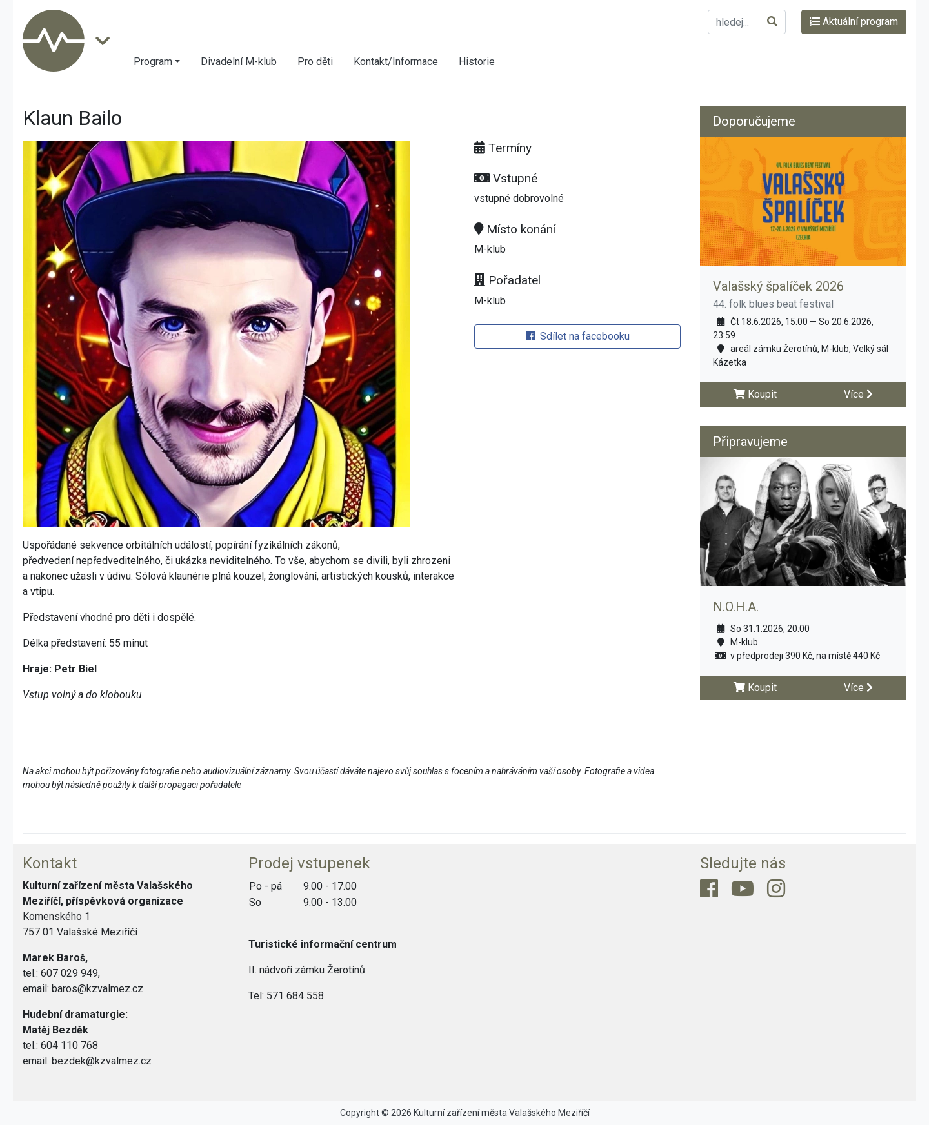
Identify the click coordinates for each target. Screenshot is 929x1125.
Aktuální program (854, 21)
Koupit (755, 394)
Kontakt (50, 863)
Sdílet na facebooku (578, 336)
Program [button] (153, 61)
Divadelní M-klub (239, 61)
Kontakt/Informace (396, 61)
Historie (477, 61)
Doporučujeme (754, 121)
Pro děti (315, 61)
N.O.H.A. (736, 606)
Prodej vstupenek (309, 863)
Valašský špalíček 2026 (778, 286)
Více (858, 394)
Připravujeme (750, 441)
